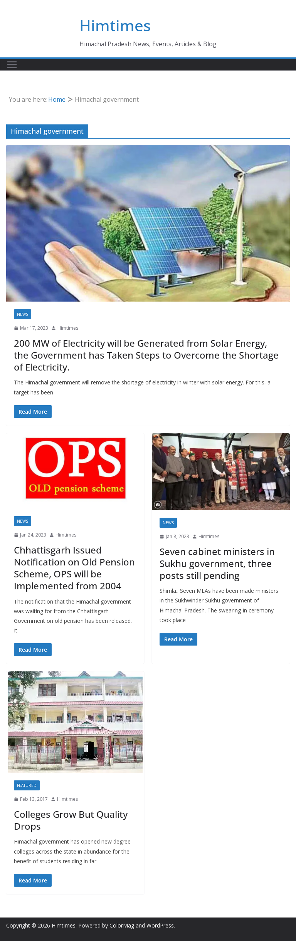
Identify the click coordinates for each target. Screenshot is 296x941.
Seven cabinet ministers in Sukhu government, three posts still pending (217, 563)
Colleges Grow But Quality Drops (71, 820)
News (22, 314)
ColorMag (121, 925)
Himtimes (115, 25)
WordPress (160, 925)
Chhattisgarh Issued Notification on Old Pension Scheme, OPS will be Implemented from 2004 (74, 567)
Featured (27, 785)
